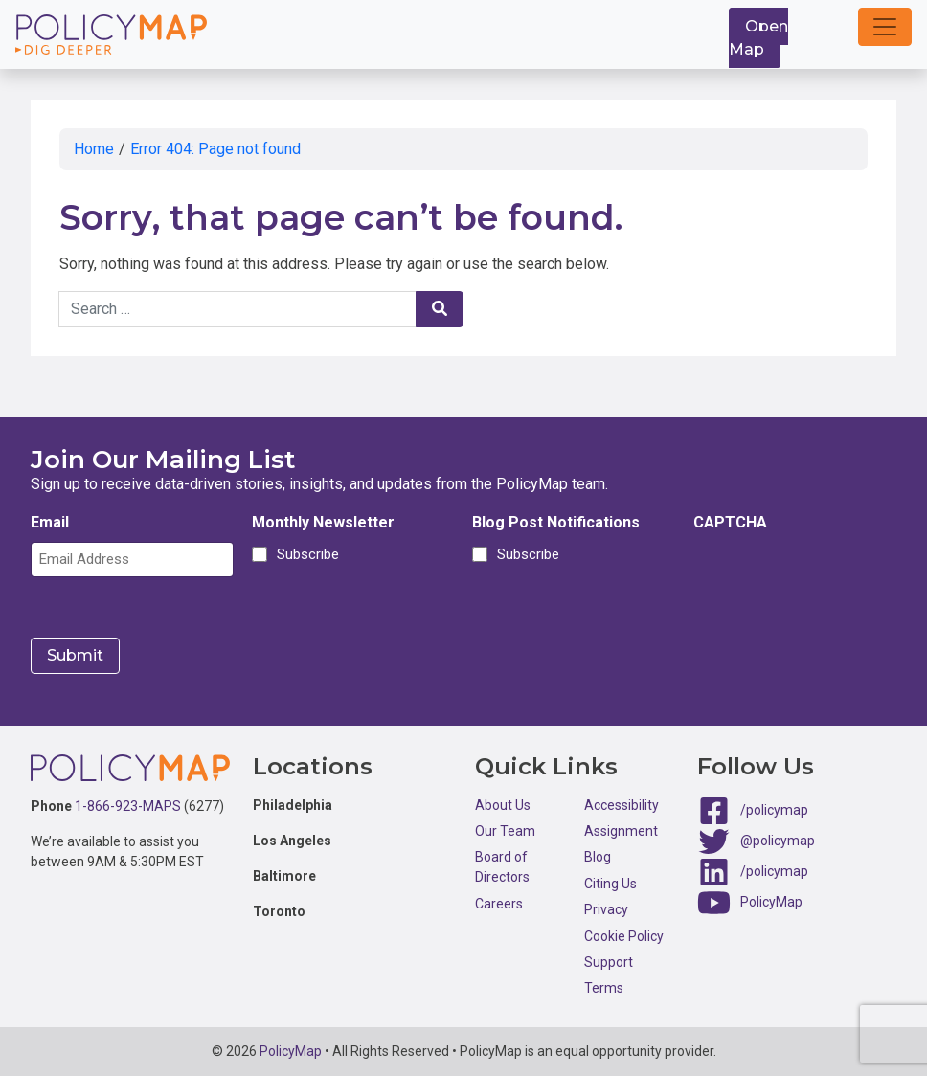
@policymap (777, 839)
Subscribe (305, 554)
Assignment (621, 831)
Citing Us (610, 883)
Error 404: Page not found (215, 149)
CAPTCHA (730, 522)
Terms (603, 988)
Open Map (758, 37)
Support (608, 962)
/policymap (774, 809)
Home (94, 149)
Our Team (505, 831)
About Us (503, 805)
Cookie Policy (624, 936)
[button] (885, 27)
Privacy (606, 909)
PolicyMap (771, 900)
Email (50, 522)
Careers (499, 903)
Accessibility (621, 805)
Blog (597, 856)
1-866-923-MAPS (128, 806)
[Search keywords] (237, 309)
